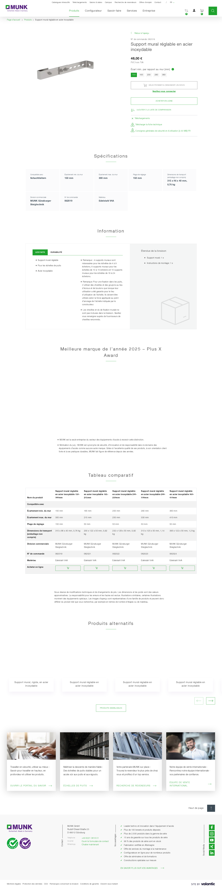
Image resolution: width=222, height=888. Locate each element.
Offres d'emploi (145, 2)
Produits (75, 10)
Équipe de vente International (191, 784)
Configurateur (93, 11)
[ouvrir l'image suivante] (210, 700)
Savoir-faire (114, 11)
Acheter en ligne (164, 101)
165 (141, 75)
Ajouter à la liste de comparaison (154, 110)
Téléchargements (79, 2)
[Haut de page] (211, 808)
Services (132, 11)
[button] (186, 11)
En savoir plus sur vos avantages (142, 868)
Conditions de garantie (89, 884)
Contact (157, 2)
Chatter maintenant (90, 845)
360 (164, 75)
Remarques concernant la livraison (64, 884)
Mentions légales (14, 884)
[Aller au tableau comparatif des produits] (173, 70)
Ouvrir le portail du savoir (31, 786)
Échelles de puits (78, 786)
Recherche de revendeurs (125, 2)
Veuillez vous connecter (164, 91)
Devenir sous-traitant (109, 884)
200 (149, 75)
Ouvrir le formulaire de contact (95, 841)
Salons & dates (96, 2)
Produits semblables (111, 708)
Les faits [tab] (40, 252)
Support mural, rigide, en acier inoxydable (31, 684)
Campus (108, 2)
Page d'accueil (13, 20)
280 (156, 75)
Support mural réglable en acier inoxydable (84, 684)
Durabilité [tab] (56, 252)
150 (134, 74)
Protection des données (32, 884)
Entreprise (149, 11)
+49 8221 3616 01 (90, 838)
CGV (46, 884)
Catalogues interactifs (61, 2)
